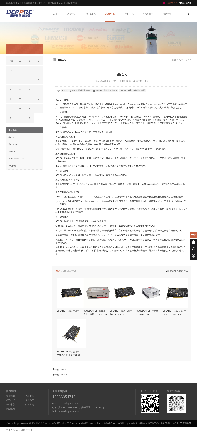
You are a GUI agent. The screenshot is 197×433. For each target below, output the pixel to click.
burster (64, 374)
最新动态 (29, 400)
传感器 (124, 158)
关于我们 (10, 395)
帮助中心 (10, 404)
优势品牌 (10, 400)
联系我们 (167, 14)
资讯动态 (91, 14)
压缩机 (61, 107)
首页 (55, 14)
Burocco (65, 369)
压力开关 (144, 158)
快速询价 (148, 14)
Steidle (11, 151)
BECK (64, 90)
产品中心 (72, 14)
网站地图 (10, 408)
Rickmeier (13, 144)
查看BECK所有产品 (179, 271)
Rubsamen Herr (16, 158)
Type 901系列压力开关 (79, 90)
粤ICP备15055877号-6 (21, 429)
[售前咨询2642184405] (69, 407)
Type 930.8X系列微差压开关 (104, 90)
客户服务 (129, 14)
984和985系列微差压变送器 (132, 90)
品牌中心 (110, 14)
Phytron (12, 165)
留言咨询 (29, 404)
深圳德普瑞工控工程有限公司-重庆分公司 (159, 423)
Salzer (11, 136)
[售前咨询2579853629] (92, 407)
